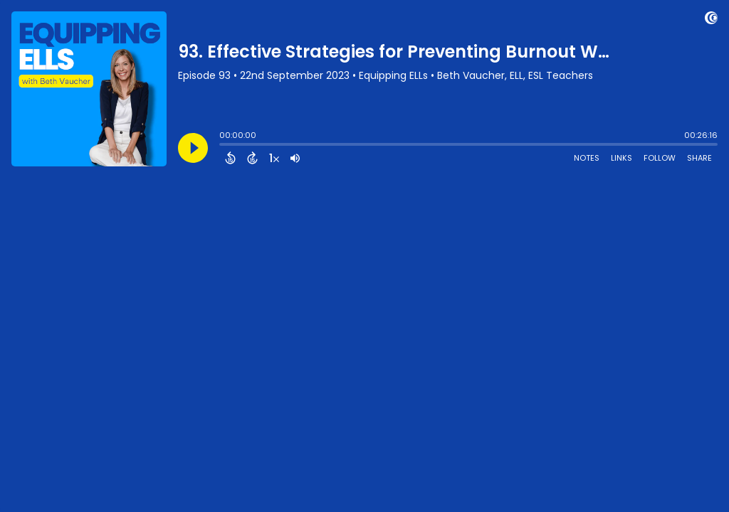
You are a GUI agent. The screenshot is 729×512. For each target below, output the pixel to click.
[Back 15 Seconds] (230, 157)
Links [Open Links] (621, 158)
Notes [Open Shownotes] (586, 158)
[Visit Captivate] (711, 20)
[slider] (222, 146)
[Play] (193, 148)
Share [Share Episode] (699, 158)
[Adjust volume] (295, 157)
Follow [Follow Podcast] (660, 158)
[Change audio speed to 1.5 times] (274, 157)
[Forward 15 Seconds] (252, 157)
